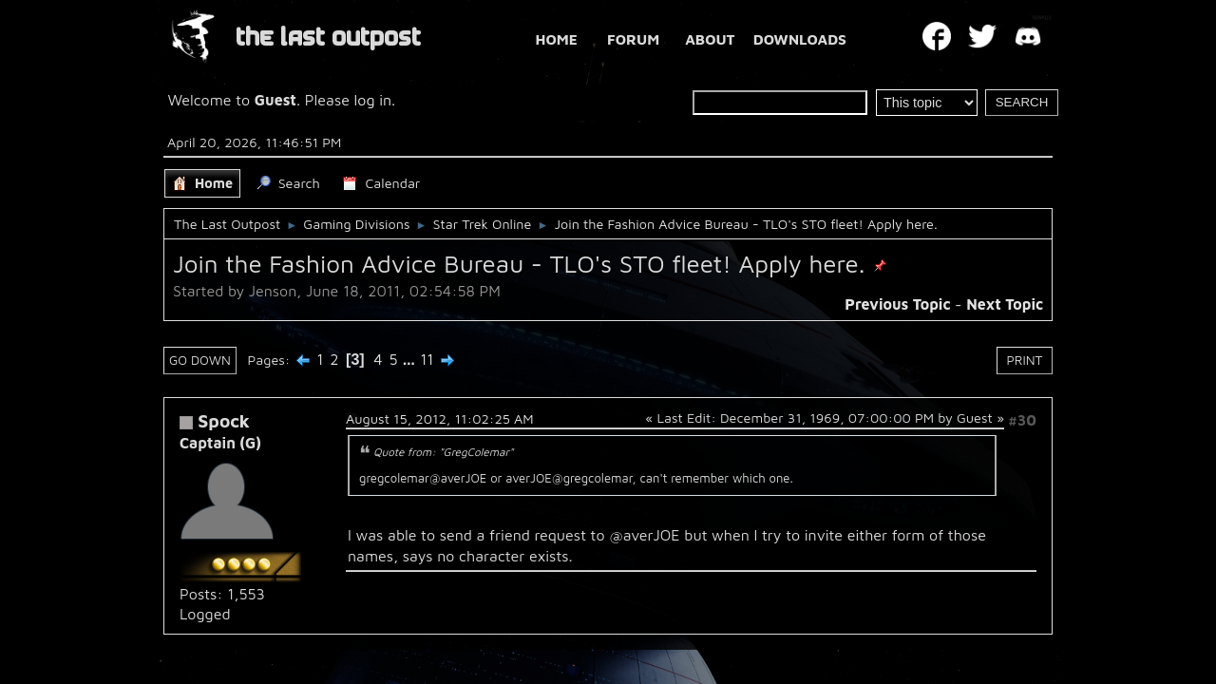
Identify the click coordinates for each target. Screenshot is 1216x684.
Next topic (1004, 304)
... (411, 359)
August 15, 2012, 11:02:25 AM (440, 418)
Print (1025, 360)
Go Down (200, 360)
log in (373, 99)
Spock (224, 420)
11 (426, 359)
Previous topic (897, 304)
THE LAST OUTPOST (328, 37)
